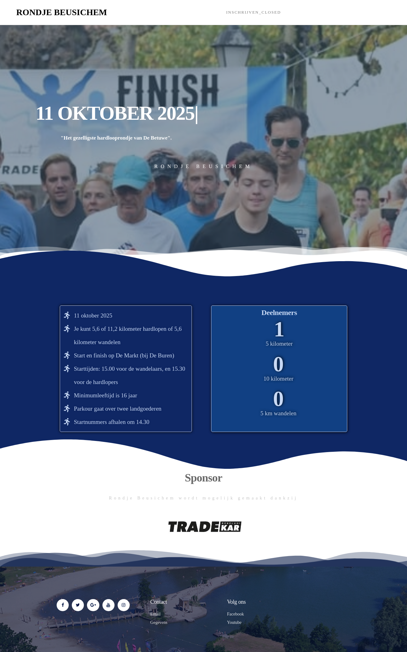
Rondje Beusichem (61, 12)
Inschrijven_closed (253, 12)
